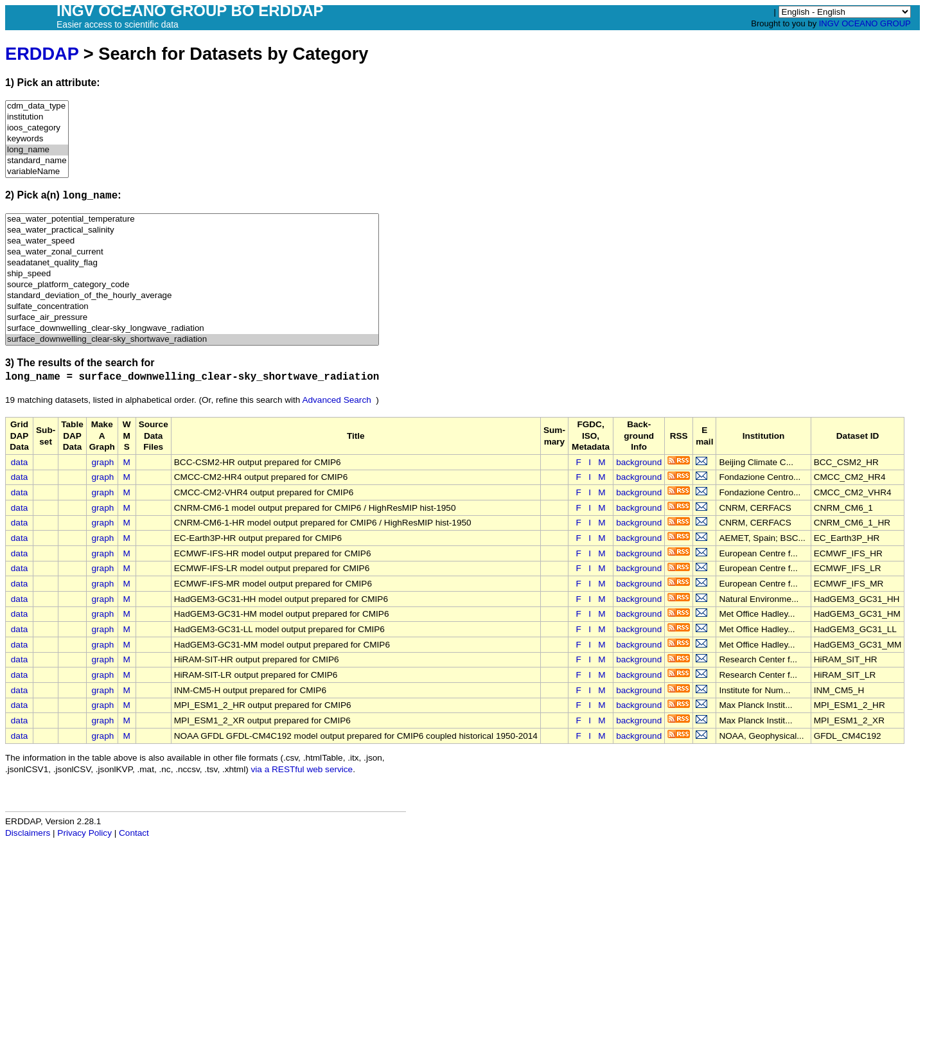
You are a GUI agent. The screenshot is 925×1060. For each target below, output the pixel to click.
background (639, 462)
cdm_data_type (37, 106)
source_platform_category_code (192, 284)
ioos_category (37, 128)
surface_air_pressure (192, 317)
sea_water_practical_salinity (192, 230)
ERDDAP (41, 54)
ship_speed (192, 274)
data (19, 462)
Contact (134, 833)
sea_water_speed (192, 241)
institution (37, 117)
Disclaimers (27, 833)
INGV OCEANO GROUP (865, 23)
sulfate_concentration (192, 306)
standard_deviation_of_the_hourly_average (192, 295)
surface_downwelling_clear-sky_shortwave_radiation (192, 339)
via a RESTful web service (302, 769)
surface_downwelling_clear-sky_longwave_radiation (192, 328)
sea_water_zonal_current (192, 252)
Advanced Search (336, 400)
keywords (37, 139)
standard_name (37, 160)
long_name (37, 150)
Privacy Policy (84, 833)
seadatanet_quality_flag (192, 263)
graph (103, 462)
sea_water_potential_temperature (192, 219)
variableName (37, 171)
